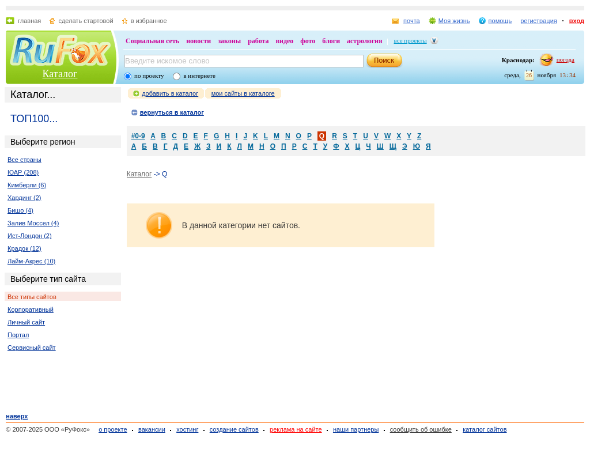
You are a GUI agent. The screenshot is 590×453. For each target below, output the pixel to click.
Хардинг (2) (24, 197)
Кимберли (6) (26, 185)
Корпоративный (30, 309)
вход (576, 20)
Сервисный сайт (31, 347)
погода (565, 59)
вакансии (151, 429)
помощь (500, 20)
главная (29, 20)
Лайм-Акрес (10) (31, 261)
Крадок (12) (24, 248)
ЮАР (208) (23, 172)
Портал (18, 334)
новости (198, 41)
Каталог (60, 74)
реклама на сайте (296, 429)
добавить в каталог (170, 93)
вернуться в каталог (172, 112)
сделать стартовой (85, 20)
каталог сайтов (484, 429)
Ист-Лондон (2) (29, 235)
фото (307, 41)
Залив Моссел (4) (33, 223)
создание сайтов (234, 429)
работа (258, 41)
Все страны (24, 159)
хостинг (187, 429)
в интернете (199, 75)
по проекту (149, 75)
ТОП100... (34, 118)
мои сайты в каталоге (243, 93)
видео (285, 41)
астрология (364, 41)
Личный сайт (26, 322)
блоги (331, 41)
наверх (17, 416)
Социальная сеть (152, 41)
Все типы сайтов (31, 296)
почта (411, 20)
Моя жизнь (454, 20)
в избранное (149, 20)
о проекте (113, 429)
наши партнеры (356, 429)
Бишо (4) (20, 210)
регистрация (538, 20)
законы (229, 41)
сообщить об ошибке (421, 429)
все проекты (410, 40)
